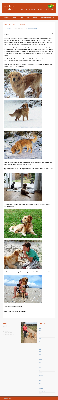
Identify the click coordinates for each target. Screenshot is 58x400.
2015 (40, 333)
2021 (40, 346)
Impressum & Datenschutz (47, 17)
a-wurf (40, 359)
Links (27, 17)
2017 (40, 338)
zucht (35, 28)
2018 (40, 341)
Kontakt (35, 17)
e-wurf (40, 372)
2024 (40, 354)
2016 (40, 336)
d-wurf (40, 370)
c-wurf (40, 367)
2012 (29, 28)
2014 (40, 330)
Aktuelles (6, 17)
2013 (40, 328)
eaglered (9, 28)
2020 (40, 344)
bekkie (40, 364)
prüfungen (41, 388)
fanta (40, 380)
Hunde (14, 17)
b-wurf (40, 362)
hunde (40, 385)
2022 (40, 349)
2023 (40, 351)
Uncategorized (42, 391)
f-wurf (40, 378)
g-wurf (40, 383)
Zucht (21, 17)
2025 (40, 357)
